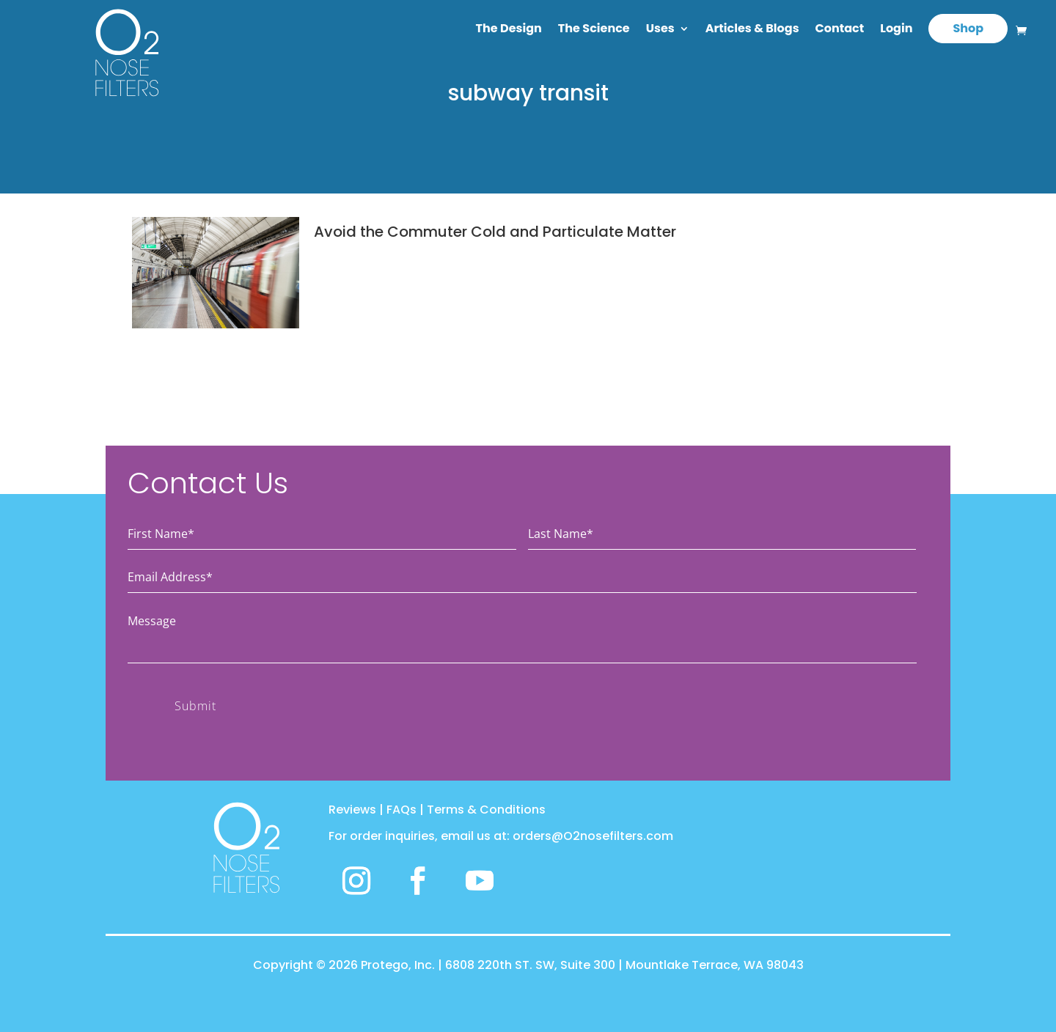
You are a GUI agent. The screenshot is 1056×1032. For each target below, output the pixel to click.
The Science (594, 30)
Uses (660, 30)
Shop (968, 28)
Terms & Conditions (486, 809)
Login (896, 30)
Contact (840, 30)
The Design (509, 30)
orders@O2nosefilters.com (593, 836)
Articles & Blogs (752, 30)
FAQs (401, 809)
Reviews (352, 809)
